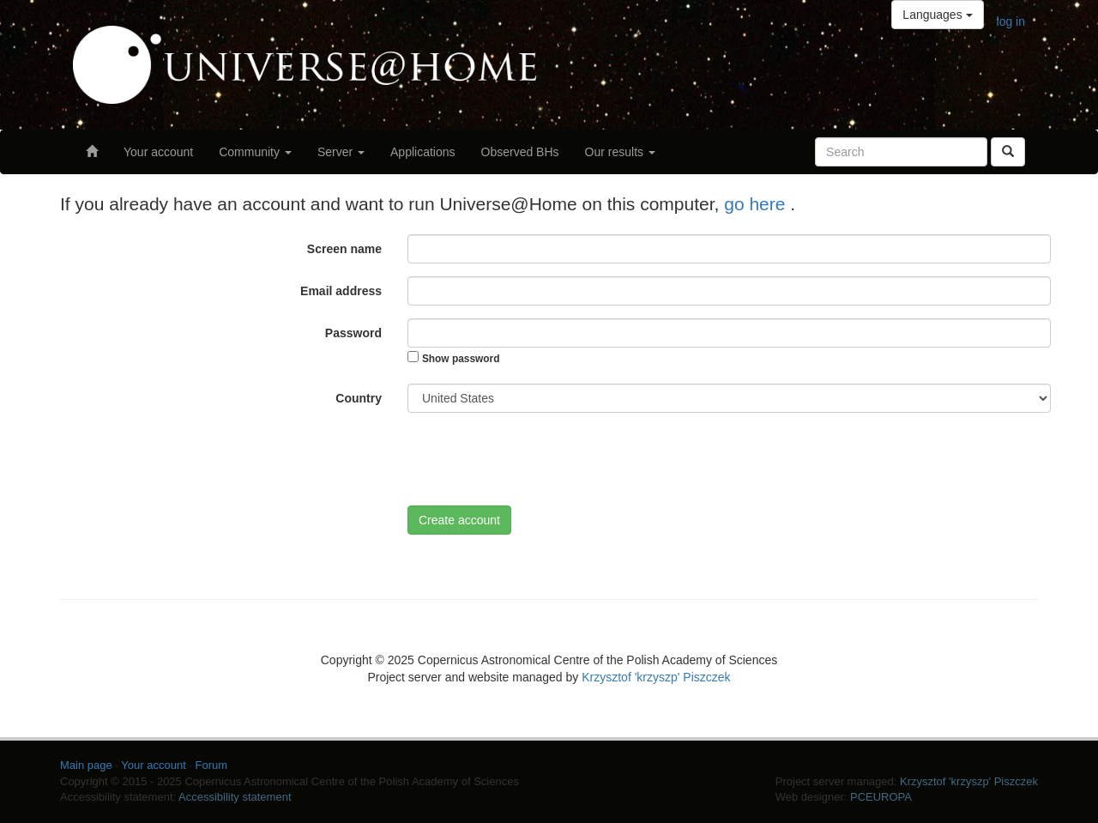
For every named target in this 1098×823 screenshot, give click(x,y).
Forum (212, 765)
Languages (937, 14)
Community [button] (255, 152)
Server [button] (341, 152)
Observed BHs (520, 152)
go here (757, 204)
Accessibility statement (235, 796)
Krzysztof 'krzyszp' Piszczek (656, 677)
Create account (459, 520)
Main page (86, 765)
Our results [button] (620, 152)
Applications (422, 152)
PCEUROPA (881, 796)
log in (1011, 21)
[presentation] (537, 459)
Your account (158, 152)
